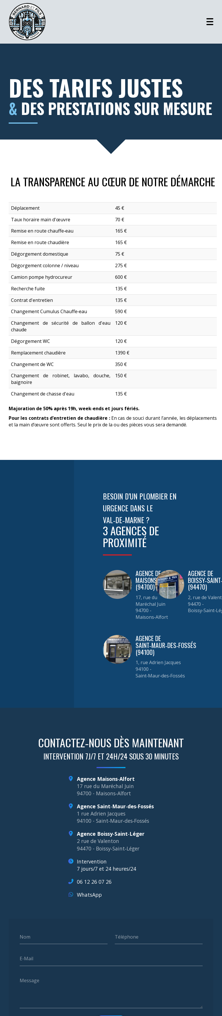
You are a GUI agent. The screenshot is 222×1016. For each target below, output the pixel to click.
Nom (25, 931)
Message (29, 975)
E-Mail (26, 953)
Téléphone (126, 931)
